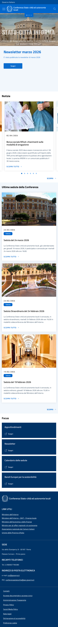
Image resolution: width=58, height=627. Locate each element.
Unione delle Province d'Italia (13, 532)
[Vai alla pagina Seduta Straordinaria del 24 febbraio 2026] (11, 327)
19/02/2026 (9, 372)
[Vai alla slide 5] (33, 173)
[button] (10, 623)
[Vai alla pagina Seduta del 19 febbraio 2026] (11, 398)
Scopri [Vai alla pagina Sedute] (51, 409)
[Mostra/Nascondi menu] (4, 9)
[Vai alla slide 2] (24, 173)
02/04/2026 (12, 135)
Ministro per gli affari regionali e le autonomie (19, 525)
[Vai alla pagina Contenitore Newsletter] (9, 450)
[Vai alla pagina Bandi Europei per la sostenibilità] (9, 483)
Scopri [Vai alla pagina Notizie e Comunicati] (51, 178)
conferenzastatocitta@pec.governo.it (20, 580)
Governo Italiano (8, 2)
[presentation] (54, 8)
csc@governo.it (14, 575)
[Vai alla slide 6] (36, 173)
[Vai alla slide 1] (21, 173)
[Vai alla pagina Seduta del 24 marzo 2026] (11, 256)
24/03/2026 (9, 230)
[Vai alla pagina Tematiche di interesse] (9, 433)
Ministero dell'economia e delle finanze (17, 521)
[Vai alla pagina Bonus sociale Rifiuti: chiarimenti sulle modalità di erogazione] (14, 166)
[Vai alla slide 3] (27, 173)
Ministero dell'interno (10, 514)
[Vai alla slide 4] (30, 173)
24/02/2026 (9, 301)
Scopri (13, 66)
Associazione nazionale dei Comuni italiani (18, 529)
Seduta (8, 233)
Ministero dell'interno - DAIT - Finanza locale (19, 518)
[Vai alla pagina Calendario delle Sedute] (9, 467)
